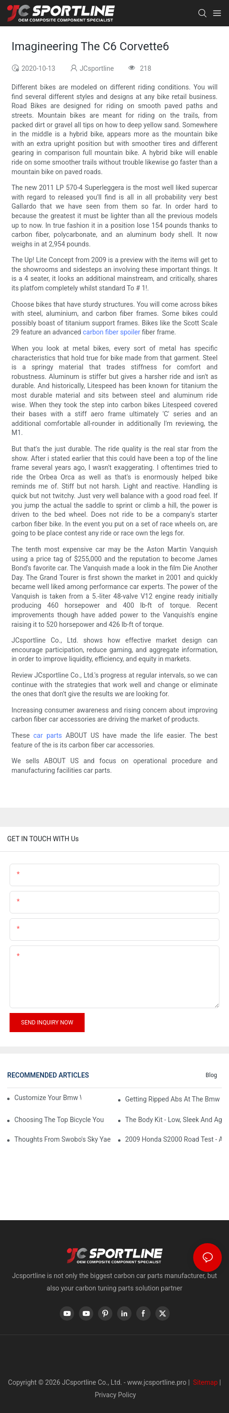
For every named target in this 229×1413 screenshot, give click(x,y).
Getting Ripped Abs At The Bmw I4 (173, 1099)
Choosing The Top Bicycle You (59, 1120)
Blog (211, 1075)
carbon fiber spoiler (111, 332)
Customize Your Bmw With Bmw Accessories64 (47, 1097)
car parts (47, 735)
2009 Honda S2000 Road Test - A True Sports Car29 (173, 1139)
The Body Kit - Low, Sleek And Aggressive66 (173, 1120)
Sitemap (204, 1382)
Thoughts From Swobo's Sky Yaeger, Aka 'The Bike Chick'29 (62, 1139)
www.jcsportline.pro (156, 1382)
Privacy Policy (115, 1395)
